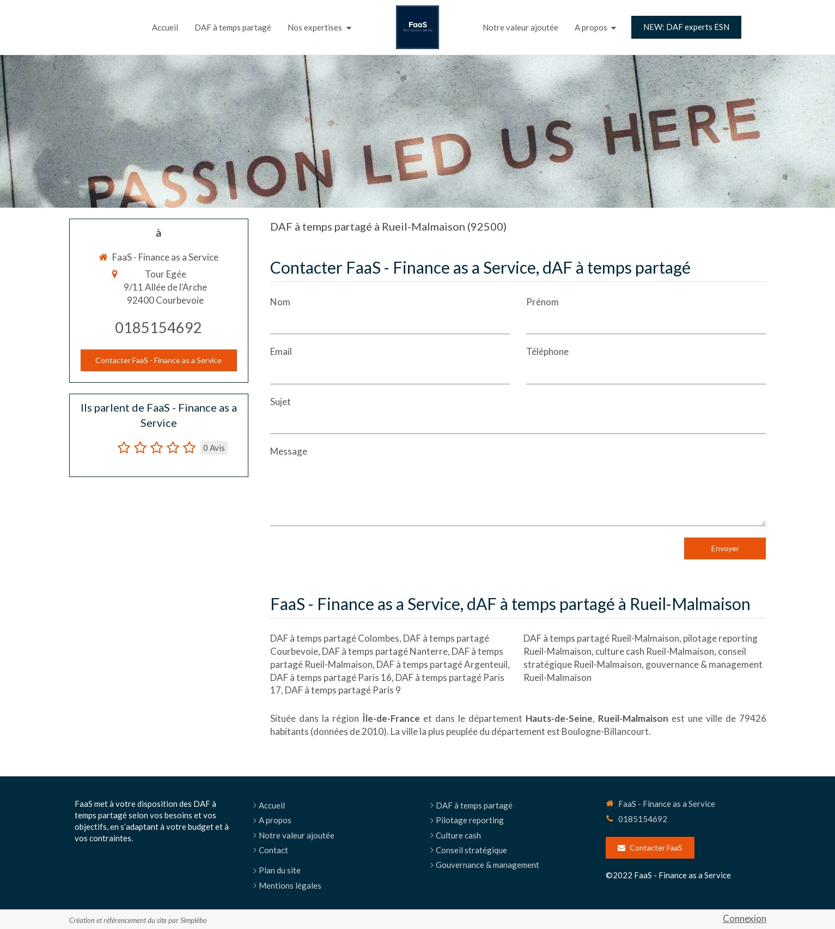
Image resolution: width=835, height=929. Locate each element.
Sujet (280, 401)
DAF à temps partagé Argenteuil (442, 664)
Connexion (744, 918)
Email (281, 351)
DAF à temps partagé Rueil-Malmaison (601, 638)
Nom (280, 301)
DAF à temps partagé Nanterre (385, 651)
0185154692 (158, 327)
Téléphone (547, 351)
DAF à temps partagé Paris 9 (343, 690)
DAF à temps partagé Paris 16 (331, 677)
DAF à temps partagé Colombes (334, 638)
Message (288, 451)
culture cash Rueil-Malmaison (654, 651)
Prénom (542, 301)
